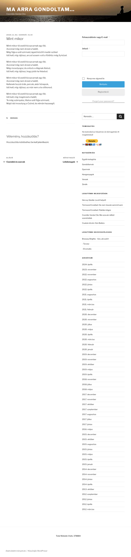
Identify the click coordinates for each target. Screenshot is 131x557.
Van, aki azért (103, 239)
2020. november (89, 319)
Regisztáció (103, 92)
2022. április (87, 289)
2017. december (89, 394)
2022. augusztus (89, 279)
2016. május (87, 429)
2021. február (88, 309)
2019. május (87, 369)
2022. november (89, 274)
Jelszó (86, 48)
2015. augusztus (89, 444)
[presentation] (103, 68)
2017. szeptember (90, 409)
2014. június (87, 479)
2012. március (88, 509)
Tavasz (86, 244)
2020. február (88, 344)
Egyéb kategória (89, 159)
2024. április (87, 264)
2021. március (88, 304)
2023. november (89, 269)
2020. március (88, 339)
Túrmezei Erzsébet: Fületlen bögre (96, 210)
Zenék (84, 184)
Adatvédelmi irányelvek (16, 551)
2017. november (89, 399)
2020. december (89, 314)
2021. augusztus (89, 294)
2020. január (87, 349)
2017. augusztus (89, 414)
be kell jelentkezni (40, 142)
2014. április (87, 484)
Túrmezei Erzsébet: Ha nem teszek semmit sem (102, 205)
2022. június (87, 284)
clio (30, 35)
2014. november (89, 474)
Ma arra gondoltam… (40, 9)
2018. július (87, 384)
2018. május (87, 389)
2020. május (87, 329)
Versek (14, 118)
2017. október (88, 404)
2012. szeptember (90, 494)
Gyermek (86, 169)
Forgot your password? (103, 101)
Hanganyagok (88, 174)
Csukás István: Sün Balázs (93, 223)
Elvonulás (87, 249)
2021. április (87, 299)
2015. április (87, 459)
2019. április (87, 374)
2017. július (87, 419)
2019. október (88, 364)
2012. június (87, 499)
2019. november (89, 359)
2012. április (87, 504)
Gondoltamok (88, 164)
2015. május (87, 454)
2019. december (89, 354)
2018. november (89, 379)
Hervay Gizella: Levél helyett (94, 200)
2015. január (87, 464)
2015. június (87, 449)
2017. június (87, 424)
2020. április (87, 334)
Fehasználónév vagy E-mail (95, 37)
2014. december (89, 469)
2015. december (89, 434)
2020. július (87, 324)
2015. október (88, 439)
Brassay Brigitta (89, 239)
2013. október (88, 489)
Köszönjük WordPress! (37, 551)
